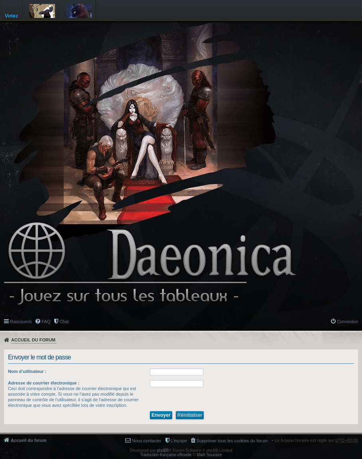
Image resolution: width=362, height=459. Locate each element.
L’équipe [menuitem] (179, 440)
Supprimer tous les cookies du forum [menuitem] (232, 440)
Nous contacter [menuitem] (146, 440)
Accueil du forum (33, 339)
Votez (11, 16)
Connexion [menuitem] (347, 321)
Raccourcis (20, 321)
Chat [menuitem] (64, 321)
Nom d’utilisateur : (27, 371)
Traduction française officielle (165, 455)
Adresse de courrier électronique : (43, 383)
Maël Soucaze (209, 455)
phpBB (163, 450)
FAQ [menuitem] (45, 321)
